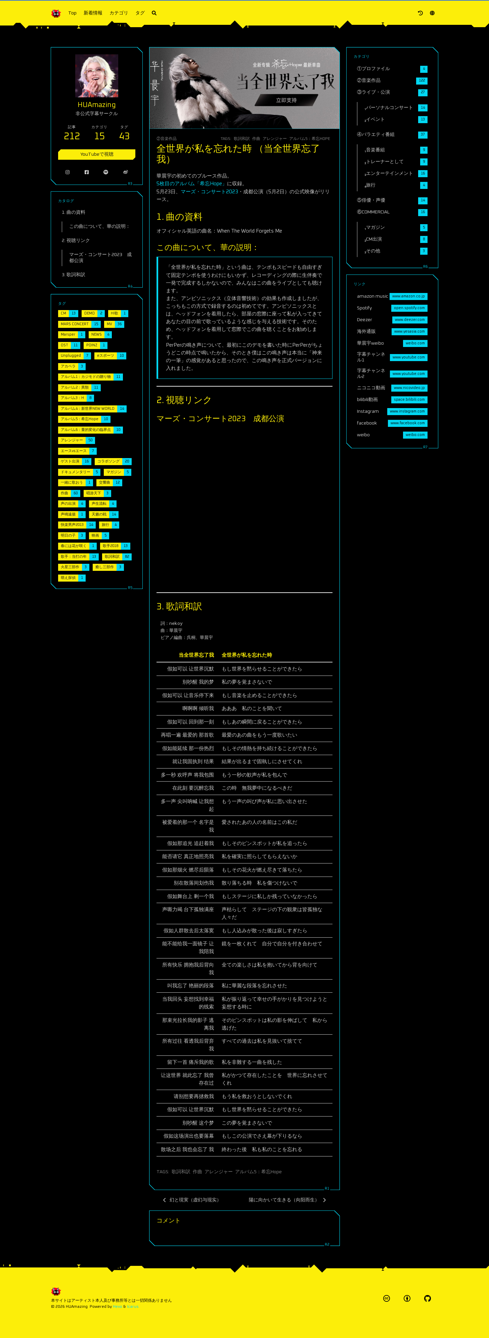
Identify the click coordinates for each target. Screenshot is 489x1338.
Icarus (133, 1306)
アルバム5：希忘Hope (309, 139)
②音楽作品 (167, 139)
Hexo (117, 1306)
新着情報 (93, 13)
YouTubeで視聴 (97, 154)
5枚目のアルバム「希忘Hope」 (192, 183)
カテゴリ (118, 13)
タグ (140, 13)
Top (72, 13)
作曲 (256, 139)
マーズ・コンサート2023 (209, 191)
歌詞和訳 (242, 139)
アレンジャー (275, 139)
